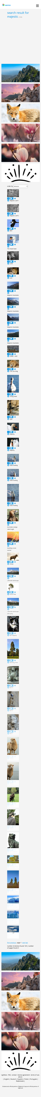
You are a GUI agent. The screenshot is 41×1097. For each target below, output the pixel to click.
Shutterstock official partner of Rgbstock (13, 1086)
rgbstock (6, 5)
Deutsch (13, 1079)
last (26, 943)
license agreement (24, 1075)
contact (14, 1075)
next (23, 943)
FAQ (9, 1075)
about (20, 1077)
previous (13, 943)
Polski (26, 1079)
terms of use (35, 1075)
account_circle (8, 201)
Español (20, 1079)
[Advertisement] (20, 41)
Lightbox (4, 1075)
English (6, 1079)
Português (33, 1079)
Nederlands (20, 1081)
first (8, 943)
